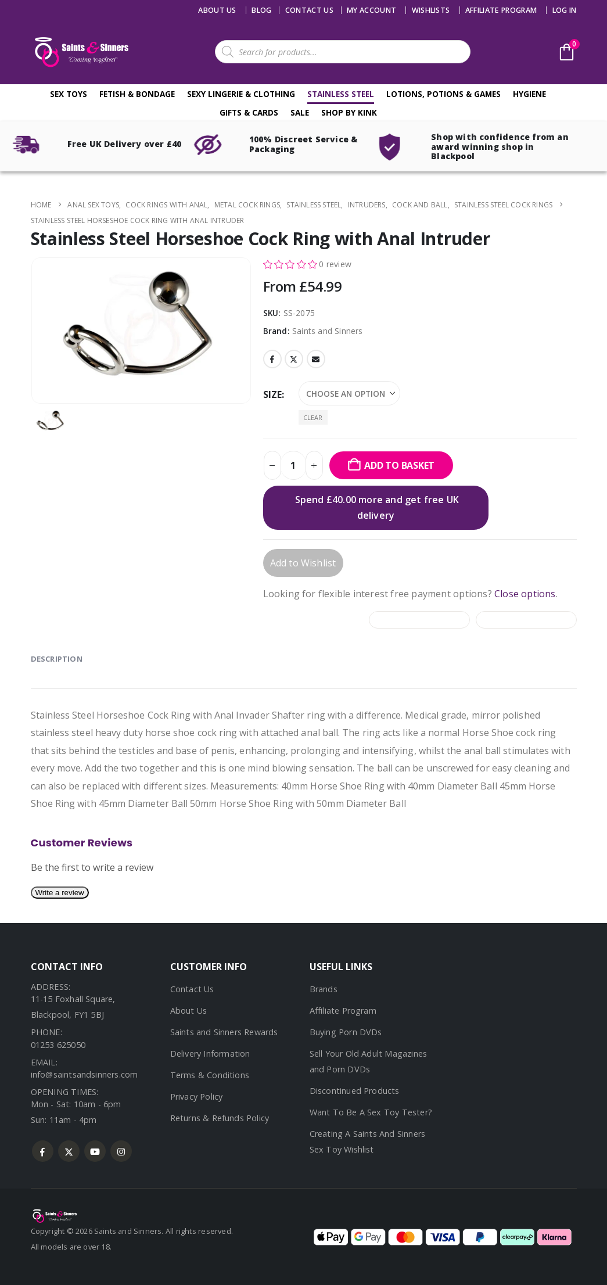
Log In (564, 10)
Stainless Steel (340, 93)
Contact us (309, 10)
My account (371, 10)
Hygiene (529, 93)
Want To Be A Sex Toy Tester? (371, 1112)
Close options (525, 593)
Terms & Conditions (210, 1075)
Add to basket (399, 465)
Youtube (95, 1151)
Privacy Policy (196, 1096)
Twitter (294, 359)
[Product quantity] (293, 465)
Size (272, 394)
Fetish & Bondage (137, 93)
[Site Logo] (80, 52)
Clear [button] (313, 417)
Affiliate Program (501, 10)
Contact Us (192, 989)
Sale (299, 112)
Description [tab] (56, 659)
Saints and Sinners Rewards (224, 1032)
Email (316, 359)
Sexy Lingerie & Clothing (241, 93)
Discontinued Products (355, 1090)
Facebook (272, 359)
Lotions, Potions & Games (443, 93)
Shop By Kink (349, 112)
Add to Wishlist (303, 563)
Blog (261, 10)
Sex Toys (68, 93)
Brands (323, 989)
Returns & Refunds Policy (220, 1118)
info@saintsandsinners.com (84, 1074)
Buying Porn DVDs (346, 1032)
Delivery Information (210, 1053)
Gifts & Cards (249, 112)
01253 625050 (58, 1044)
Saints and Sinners (327, 330)
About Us (217, 10)
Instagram (121, 1151)
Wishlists (431, 10)
